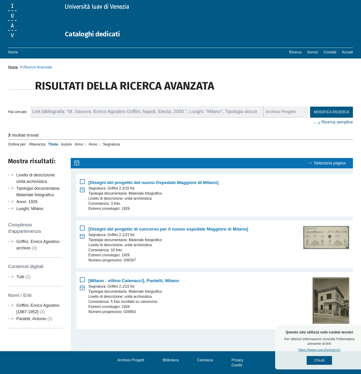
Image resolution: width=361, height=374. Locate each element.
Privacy (237, 360)
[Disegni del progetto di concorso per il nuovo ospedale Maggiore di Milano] (168, 228)
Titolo (53, 144)
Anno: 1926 (27, 201)
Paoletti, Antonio (34, 318)
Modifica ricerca (331, 112)
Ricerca (295, 52)
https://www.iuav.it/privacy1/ (329, 350)
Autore (66, 144)
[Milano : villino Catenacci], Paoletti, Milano (133, 280)
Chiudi (328, 360)
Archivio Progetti (130, 360)
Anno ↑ (80, 144)
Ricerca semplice (337, 122)
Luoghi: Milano (29, 208)
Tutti (23, 276)
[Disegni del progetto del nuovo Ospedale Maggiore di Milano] (153, 182)
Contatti (330, 52)
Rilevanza (37, 144)
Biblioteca (171, 360)
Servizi (312, 52)
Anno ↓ (94, 144)
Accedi (347, 52)
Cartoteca (205, 360)
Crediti (236, 365)
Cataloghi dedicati (92, 34)
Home (13, 52)
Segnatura (111, 144)
